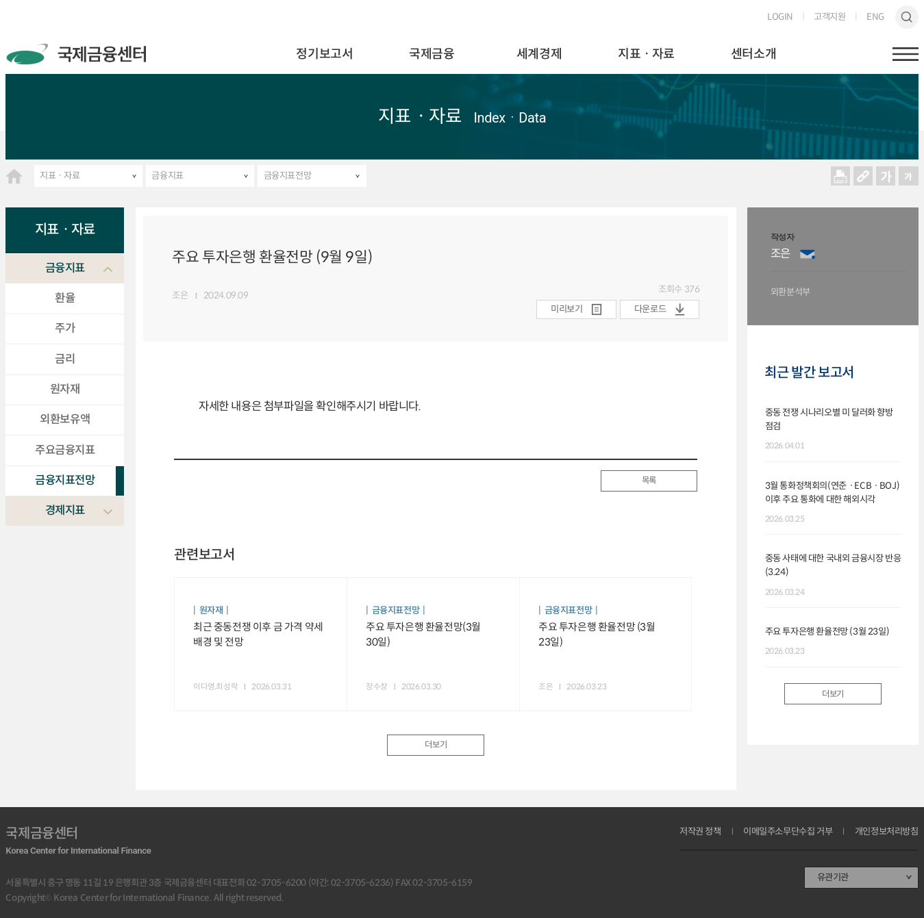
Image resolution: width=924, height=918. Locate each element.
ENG (875, 16)
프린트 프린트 (840, 176)
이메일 (807, 254)
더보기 (436, 744)
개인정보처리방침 (887, 831)
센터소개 (753, 54)
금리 (65, 359)
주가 (65, 328)
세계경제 (539, 54)
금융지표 (167, 175)
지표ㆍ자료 (646, 54)
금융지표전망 (288, 175)
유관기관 (833, 877)
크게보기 (886, 176)
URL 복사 (863, 176)
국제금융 (431, 54)
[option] (839, 266)
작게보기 (908, 176)
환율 (65, 298)
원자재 (65, 389)
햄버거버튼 (905, 54)
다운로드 (650, 309)
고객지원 (829, 16)
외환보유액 (65, 419)
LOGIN (780, 16)
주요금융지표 (65, 450)
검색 (906, 16)
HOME (14, 176)
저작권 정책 (700, 831)
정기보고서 (324, 54)
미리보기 (566, 309)
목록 (649, 480)
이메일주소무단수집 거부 (787, 831)
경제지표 (65, 510)
